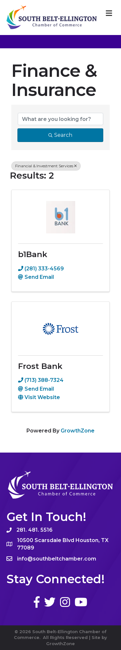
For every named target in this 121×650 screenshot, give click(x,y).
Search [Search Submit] (60, 135)
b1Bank (32, 254)
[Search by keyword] (60, 119)
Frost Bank (40, 366)
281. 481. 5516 (34, 530)
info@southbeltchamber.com (56, 559)
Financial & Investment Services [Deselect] (46, 165)
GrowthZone (78, 431)
